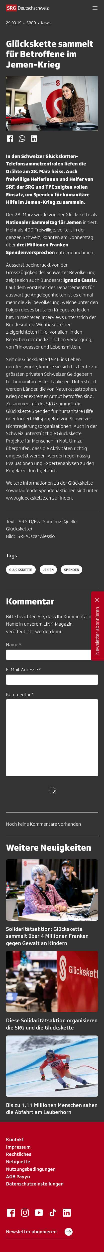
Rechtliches (18, 1154)
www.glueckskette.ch (28, 498)
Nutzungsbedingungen (31, 1169)
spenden (71, 570)
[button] (95, 8)
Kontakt (15, 1139)
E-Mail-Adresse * (23, 669)
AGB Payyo (18, 1176)
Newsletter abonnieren (39, 1232)
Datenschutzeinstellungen (35, 1183)
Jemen (48, 570)
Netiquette (18, 1161)
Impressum (18, 1147)
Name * (13, 644)
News (45, 23)
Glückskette (20, 570)
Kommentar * (19, 694)
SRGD (31, 23)
